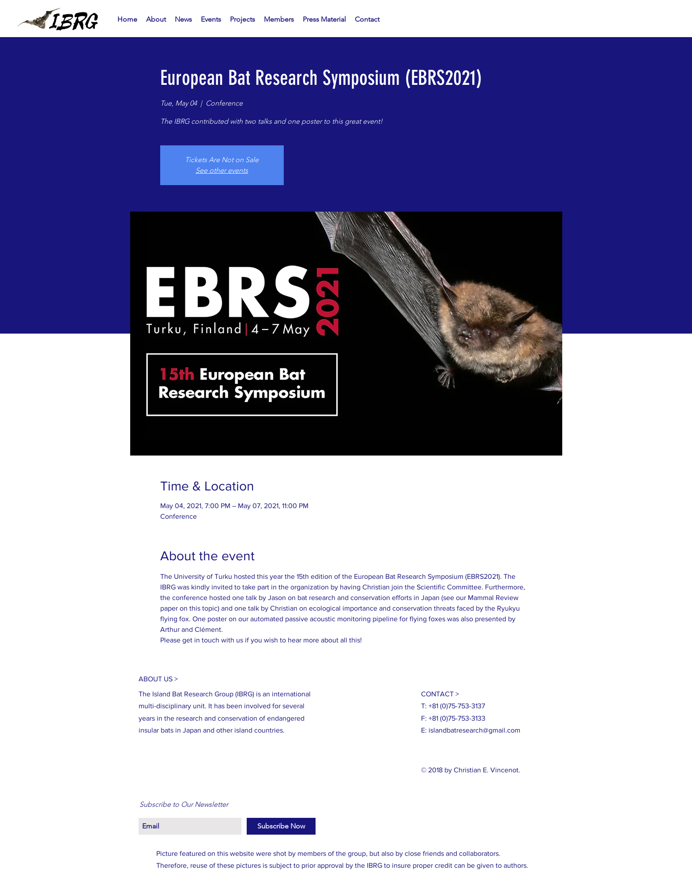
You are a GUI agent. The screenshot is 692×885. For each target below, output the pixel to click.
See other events (222, 170)
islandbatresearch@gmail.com (474, 730)
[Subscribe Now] (281, 826)
